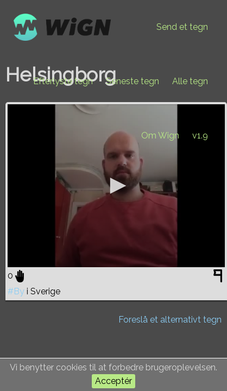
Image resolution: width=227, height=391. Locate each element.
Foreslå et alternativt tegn (170, 319)
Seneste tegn (132, 81)
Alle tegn (190, 81)
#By (16, 291)
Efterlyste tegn (63, 81)
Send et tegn (182, 27)
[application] (116, 185)
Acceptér (113, 381)
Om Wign (160, 135)
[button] (116, 186)
